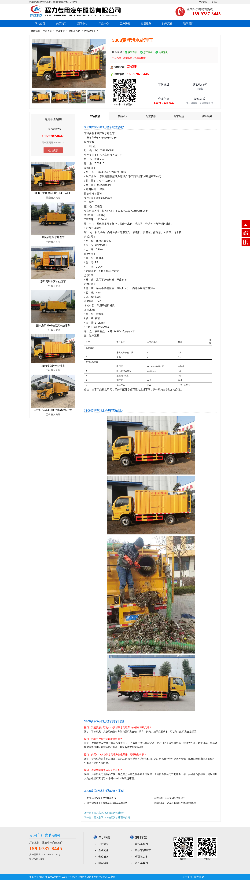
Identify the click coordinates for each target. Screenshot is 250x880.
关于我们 (61, 23)
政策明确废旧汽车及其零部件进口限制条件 (175, 803)
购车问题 (179, 116)
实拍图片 (123, 116)
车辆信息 (95, 116)
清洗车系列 (74, 30)
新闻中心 (82, 23)
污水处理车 (90, 30)
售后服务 (146, 23)
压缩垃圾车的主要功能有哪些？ (169, 797)
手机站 (214, 2)
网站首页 (40, 23)
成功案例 (207, 116)
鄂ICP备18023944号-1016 (53, 876)
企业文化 (103, 850)
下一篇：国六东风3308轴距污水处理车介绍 (107, 817)
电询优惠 (53, 150)
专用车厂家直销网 (44, 835)
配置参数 (151, 116)
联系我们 (203, 2)
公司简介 (103, 844)
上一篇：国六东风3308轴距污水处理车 (104, 812)
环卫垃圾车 (141, 856)
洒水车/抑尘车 (143, 850)
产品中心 (104, 23)
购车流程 (167, 23)
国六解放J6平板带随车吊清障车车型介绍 (107, 803)
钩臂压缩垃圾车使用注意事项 (101, 797)
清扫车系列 (141, 863)
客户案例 (125, 23)
